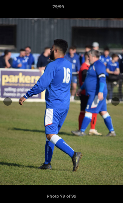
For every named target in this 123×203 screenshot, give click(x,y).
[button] (102, 8)
